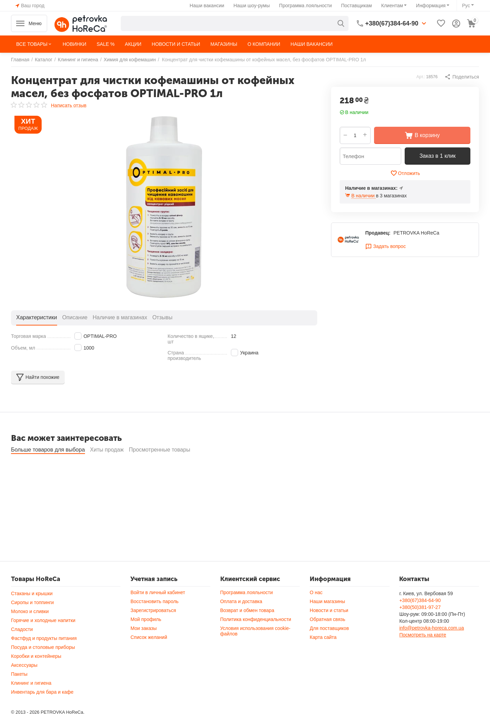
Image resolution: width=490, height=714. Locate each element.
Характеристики (36, 317)
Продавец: (377, 233)
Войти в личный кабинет (157, 611)
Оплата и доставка (241, 620)
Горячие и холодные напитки (43, 639)
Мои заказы (143, 647)
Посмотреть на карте (422, 653)
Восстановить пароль (154, 620)
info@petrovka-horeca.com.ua (431, 646)
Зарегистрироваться (153, 629)
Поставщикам (356, 5)
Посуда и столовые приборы (43, 666)
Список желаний (148, 656)
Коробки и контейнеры (36, 674)
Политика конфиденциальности (255, 638)
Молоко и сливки (30, 630)
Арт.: (420, 76)
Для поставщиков (329, 647)
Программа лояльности (305, 5)
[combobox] (235, 23)
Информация (431, 5)
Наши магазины (327, 620)
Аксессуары (24, 683)
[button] (462, 77)
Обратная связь (327, 638)
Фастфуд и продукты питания (44, 657)
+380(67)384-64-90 (419, 619)
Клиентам (392, 5)
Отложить (405, 173)
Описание (75, 317)
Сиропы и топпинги (32, 621)
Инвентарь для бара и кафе (42, 710)
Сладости (22, 648)
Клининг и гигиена (31, 701)
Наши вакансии (207, 5)
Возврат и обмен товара (247, 629)
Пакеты (19, 692)
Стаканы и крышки (32, 612)
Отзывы (162, 317)
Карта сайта (323, 656)
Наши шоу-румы (252, 5)
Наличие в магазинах (120, 317)
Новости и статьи (329, 629)
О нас (316, 611)
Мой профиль (145, 638)
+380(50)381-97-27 (419, 626)
